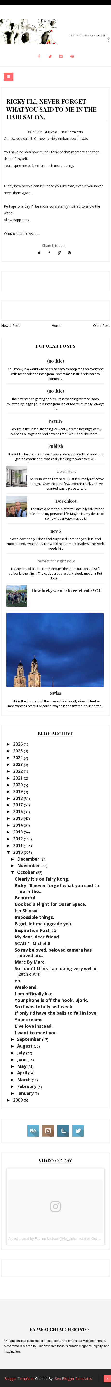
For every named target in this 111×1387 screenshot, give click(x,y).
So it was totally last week (43, 1007)
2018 (18, 798)
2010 (18, 852)
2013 (18, 832)
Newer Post (10, 325)
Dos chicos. (67, 501)
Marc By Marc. (30, 962)
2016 (18, 811)
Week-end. (26, 987)
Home (56, 325)
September (29, 1039)
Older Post (101, 325)
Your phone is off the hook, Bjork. (51, 1000)
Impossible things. (34, 917)
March (24, 1079)
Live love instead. (34, 1026)
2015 (18, 818)
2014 (18, 825)
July (21, 1053)
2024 (18, 757)
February (27, 1086)
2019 (18, 791)
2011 (18, 845)
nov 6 (55, 531)
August (25, 1046)
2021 (18, 778)
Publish (55, 446)
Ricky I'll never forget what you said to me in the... (57, 888)
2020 (18, 784)
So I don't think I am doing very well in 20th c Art (56, 971)
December (29, 859)
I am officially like (34, 994)
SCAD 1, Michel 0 (32, 943)
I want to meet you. (36, 1032)
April (22, 1073)
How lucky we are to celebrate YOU (66, 590)
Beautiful (25, 897)
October (26, 872)
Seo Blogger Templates (73, 1378)
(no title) (55, 361)
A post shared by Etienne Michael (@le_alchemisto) (47, 1239)
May (22, 1066)
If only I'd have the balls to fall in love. (56, 1013)
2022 (18, 771)
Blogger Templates (19, 1378)
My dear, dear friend (37, 937)
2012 (18, 838)
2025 (18, 751)
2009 (18, 1100)
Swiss (55, 693)
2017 (18, 805)
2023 (18, 764)
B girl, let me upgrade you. (43, 924)
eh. (18, 980)
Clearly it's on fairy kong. (42, 879)
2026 (18, 744)
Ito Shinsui (26, 911)
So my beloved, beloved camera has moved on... (53, 952)
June (22, 1059)
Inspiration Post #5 (35, 930)
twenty (55, 421)
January (26, 1093)
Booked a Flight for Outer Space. (50, 904)
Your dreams (28, 1019)
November (29, 865)
